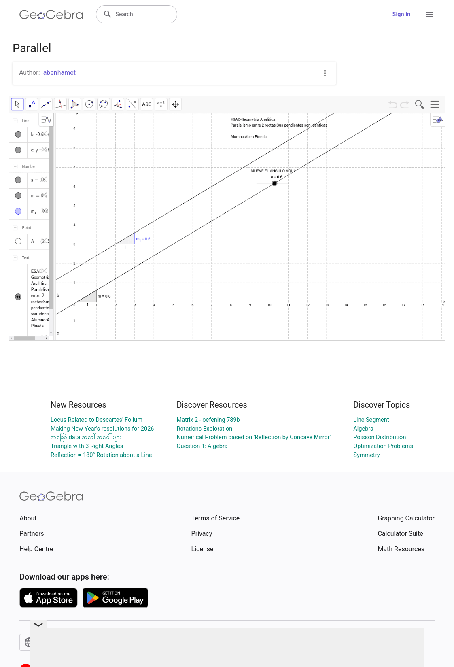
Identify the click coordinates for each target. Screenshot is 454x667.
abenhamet (59, 72)
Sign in (401, 14)
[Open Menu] (430, 14)
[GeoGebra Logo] (51, 14)
